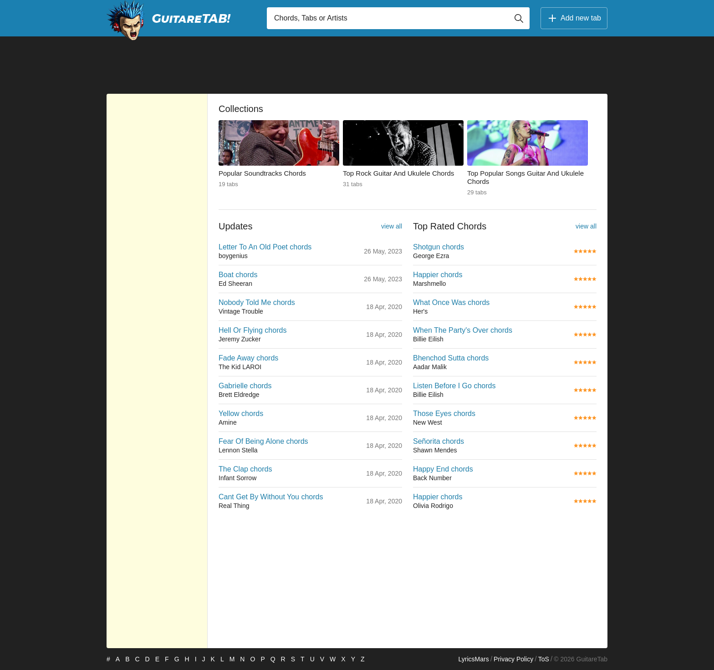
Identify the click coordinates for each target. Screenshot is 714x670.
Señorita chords (438, 441)
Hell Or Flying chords (252, 330)
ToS (543, 659)
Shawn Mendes (435, 450)
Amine (228, 422)
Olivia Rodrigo (433, 505)
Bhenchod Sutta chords (451, 358)
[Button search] (519, 18)
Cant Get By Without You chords (271, 497)
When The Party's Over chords (462, 330)
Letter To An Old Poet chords (265, 247)
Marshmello (429, 283)
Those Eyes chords (444, 413)
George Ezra (431, 255)
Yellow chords (241, 413)
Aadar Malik (430, 367)
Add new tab (574, 18)
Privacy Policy (513, 659)
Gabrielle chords (245, 386)
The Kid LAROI (240, 367)
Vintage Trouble (241, 311)
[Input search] (398, 18)
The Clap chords (245, 469)
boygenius (233, 255)
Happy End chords (443, 469)
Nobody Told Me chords (257, 302)
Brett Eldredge (239, 394)
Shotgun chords (438, 247)
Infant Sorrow (237, 478)
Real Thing (234, 505)
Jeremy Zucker (240, 339)
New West (427, 422)
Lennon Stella (238, 450)
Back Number (432, 478)
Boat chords (238, 275)
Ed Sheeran (235, 283)
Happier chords (438, 275)
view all (391, 226)
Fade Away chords (248, 358)
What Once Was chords (451, 302)
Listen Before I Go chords (454, 386)
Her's (420, 311)
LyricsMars (473, 659)
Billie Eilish (428, 339)
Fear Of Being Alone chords (263, 441)
